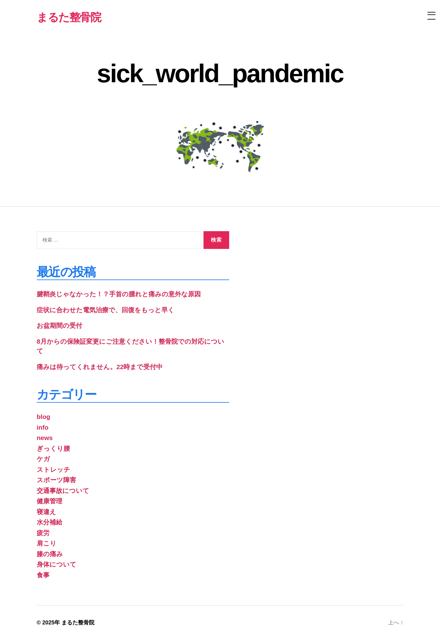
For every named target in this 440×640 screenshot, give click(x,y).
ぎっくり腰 (53, 448)
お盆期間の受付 (59, 325)
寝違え (46, 511)
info (42, 427)
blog (43, 416)
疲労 (43, 532)
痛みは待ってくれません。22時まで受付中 (100, 366)
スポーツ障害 (56, 479)
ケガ (43, 458)
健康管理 (49, 501)
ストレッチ (53, 469)
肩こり (47, 543)
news (45, 437)
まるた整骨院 (77, 623)
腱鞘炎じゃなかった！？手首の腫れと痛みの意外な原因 (119, 294)
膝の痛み (50, 553)
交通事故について (63, 490)
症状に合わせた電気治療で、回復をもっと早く (105, 309)
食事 (43, 575)
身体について (56, 564)
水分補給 (49, 522)
